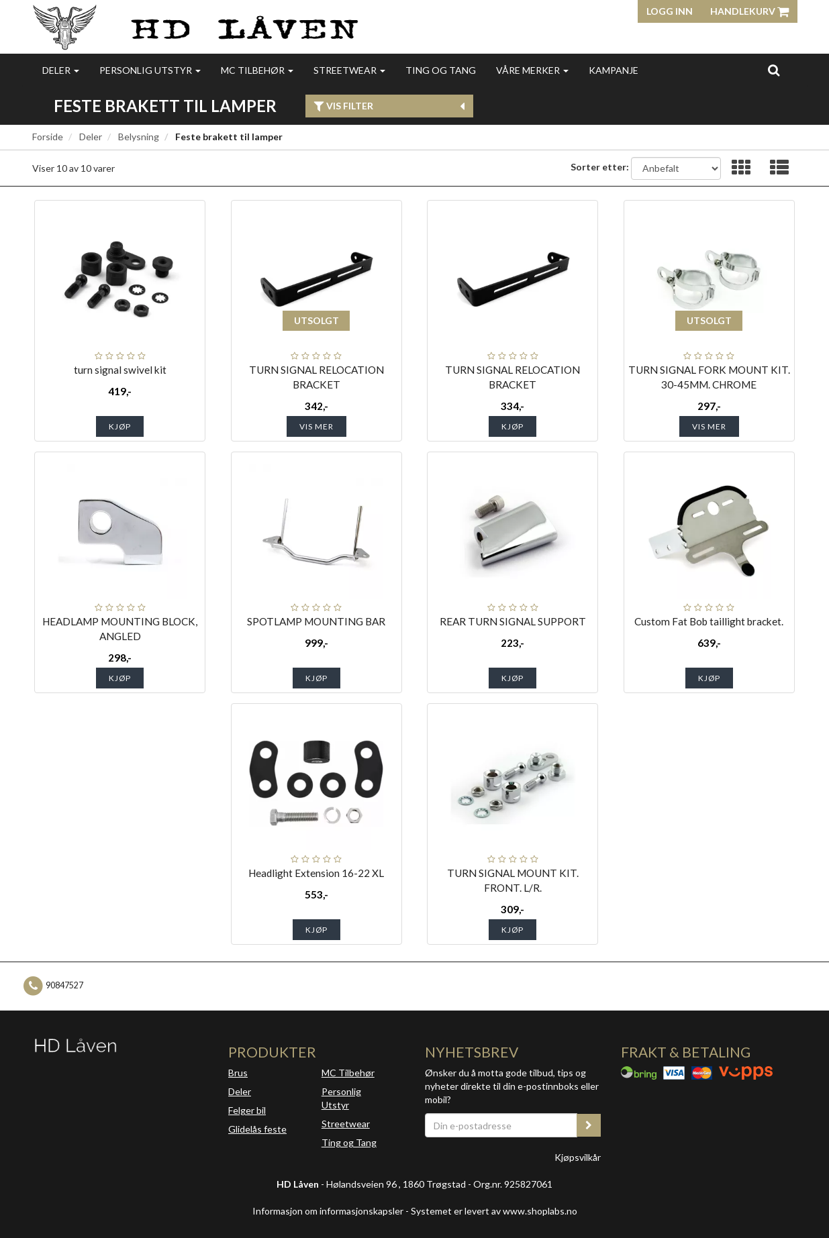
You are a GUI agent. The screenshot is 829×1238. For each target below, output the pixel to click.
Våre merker (532, 70)
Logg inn (669, 11)
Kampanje (613, 70)
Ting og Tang (440, 70)
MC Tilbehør (257, 70)
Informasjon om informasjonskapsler (327, 1211)
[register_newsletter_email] (589, 1125)
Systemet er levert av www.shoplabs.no (494, 1211)
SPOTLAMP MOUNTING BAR (316, 621)
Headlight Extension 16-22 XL (316, 873)
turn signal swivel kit (120, 370)
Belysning (138, 136)
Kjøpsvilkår (577, 1157)
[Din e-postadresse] (501, 1125)
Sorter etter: (600, 166)
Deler (60, 70)
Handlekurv (749, 11)
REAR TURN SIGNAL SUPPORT (513, 621)
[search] (773, 70)
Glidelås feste (257, 1129)
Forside (47, 136)
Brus (238, 1072)
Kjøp (120, 426)
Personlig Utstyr (341, 1098)
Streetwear (349, 70)
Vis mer (316, 426)
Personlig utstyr (150, 70)
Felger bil (247, 1110)
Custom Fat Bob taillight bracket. (708, 621)
